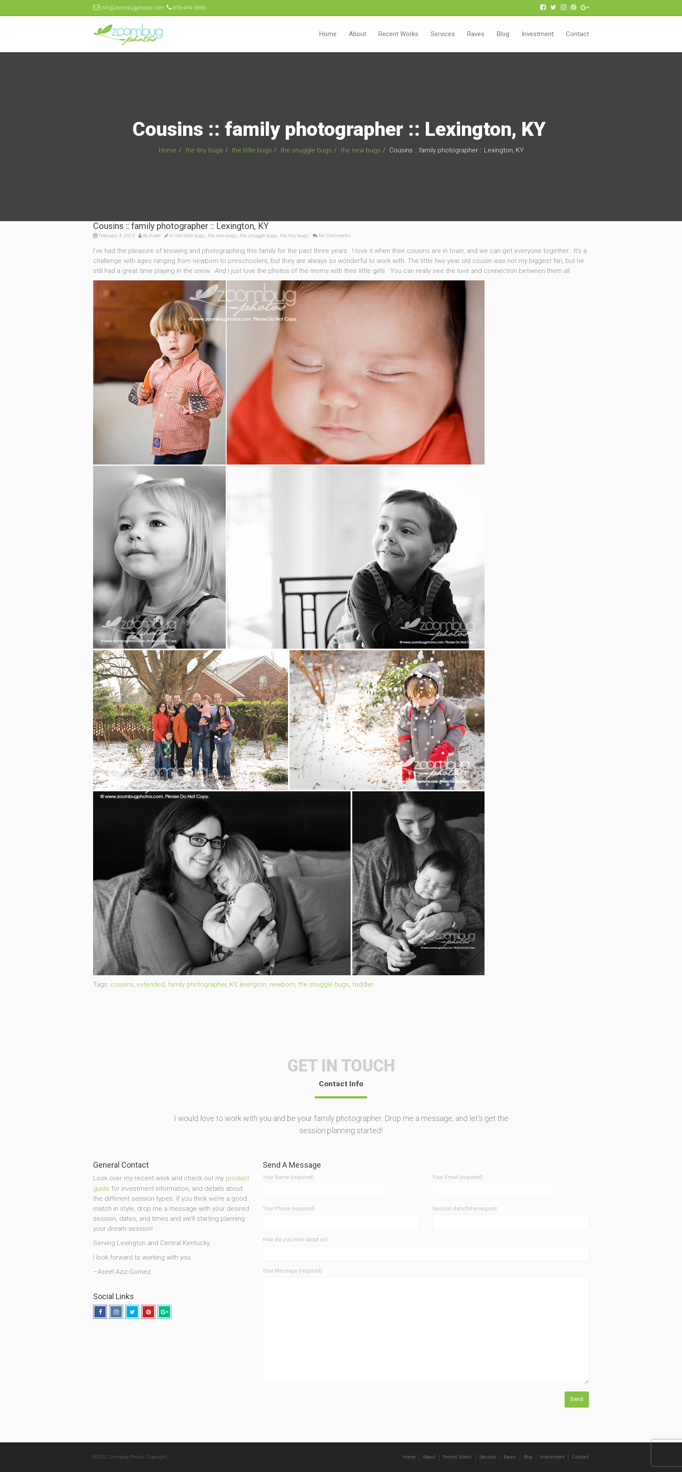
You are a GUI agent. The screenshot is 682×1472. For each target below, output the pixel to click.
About (357, 34)
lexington (253, 984)
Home (328, 34)
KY (233, 984)
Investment (538, 34)
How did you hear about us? (295, 1239)
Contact (577, 34)
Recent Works (398, 34)
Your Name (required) (323, 1183)
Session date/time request (464, 1209)
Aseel (154, 236)
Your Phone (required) (289, 1209)
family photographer (197, 984)
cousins (122, 984)
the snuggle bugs (306, 150)
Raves (476, 34)
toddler (363, 984)
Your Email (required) (493, 1183)
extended (151, 984)
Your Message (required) (292, 1271)
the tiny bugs (204, 150)
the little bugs (252, 150)
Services (443, 34)
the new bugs (361, 150)
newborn (282, 984)
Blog (503, 34)
